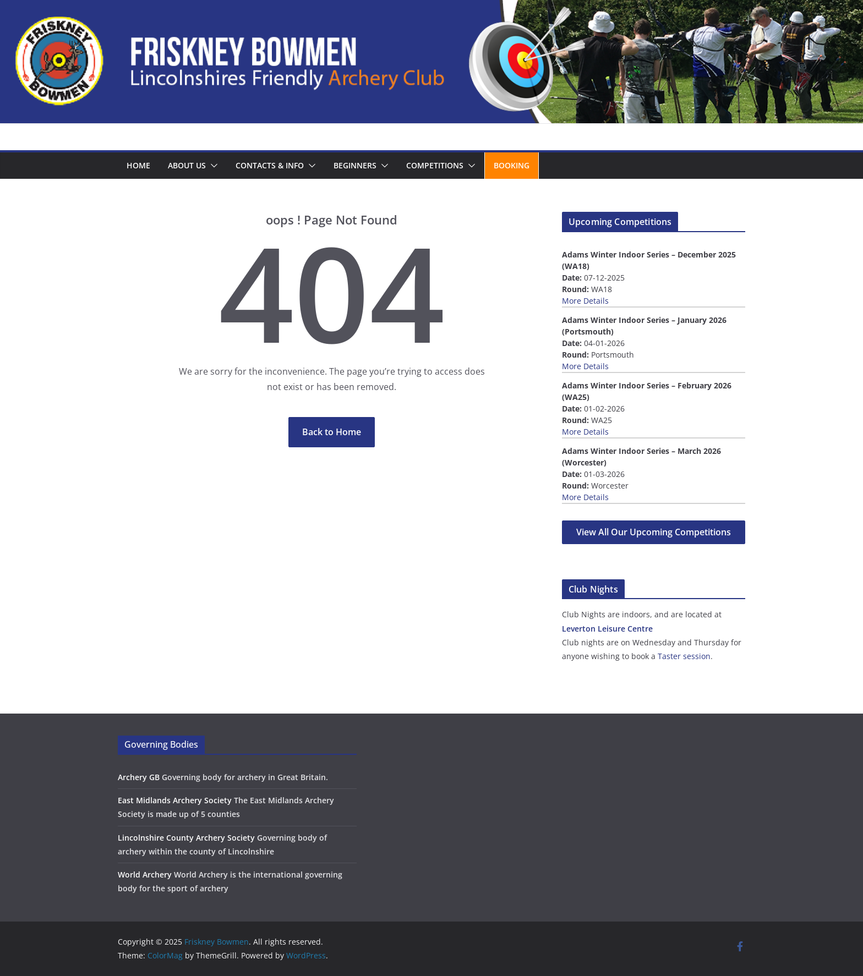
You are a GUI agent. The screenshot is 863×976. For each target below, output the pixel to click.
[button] (212, 165)
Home (138, 165)
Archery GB (139, 777)
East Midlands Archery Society (175, 800)
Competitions (434, 165)
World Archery (145, 874)
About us (187, 165)
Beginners (355, 165)
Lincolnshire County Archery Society (186, 837)
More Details (585, 300)
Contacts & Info (270, 165)
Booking (511, 165)
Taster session (684, 656)
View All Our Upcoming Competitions (653, 532)
